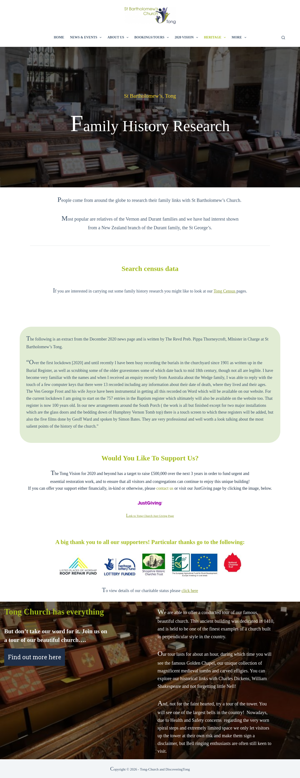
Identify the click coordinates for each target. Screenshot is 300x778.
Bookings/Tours (152, 37)
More (240, 37)
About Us (118, 37)
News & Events (87, 37)
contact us (164, 488)
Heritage (216, 37)
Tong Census (225, 291)
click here (189, 590)
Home (59, 37)
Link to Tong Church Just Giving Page (150, 516)
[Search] (283, 37)
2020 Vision (187, 37)
